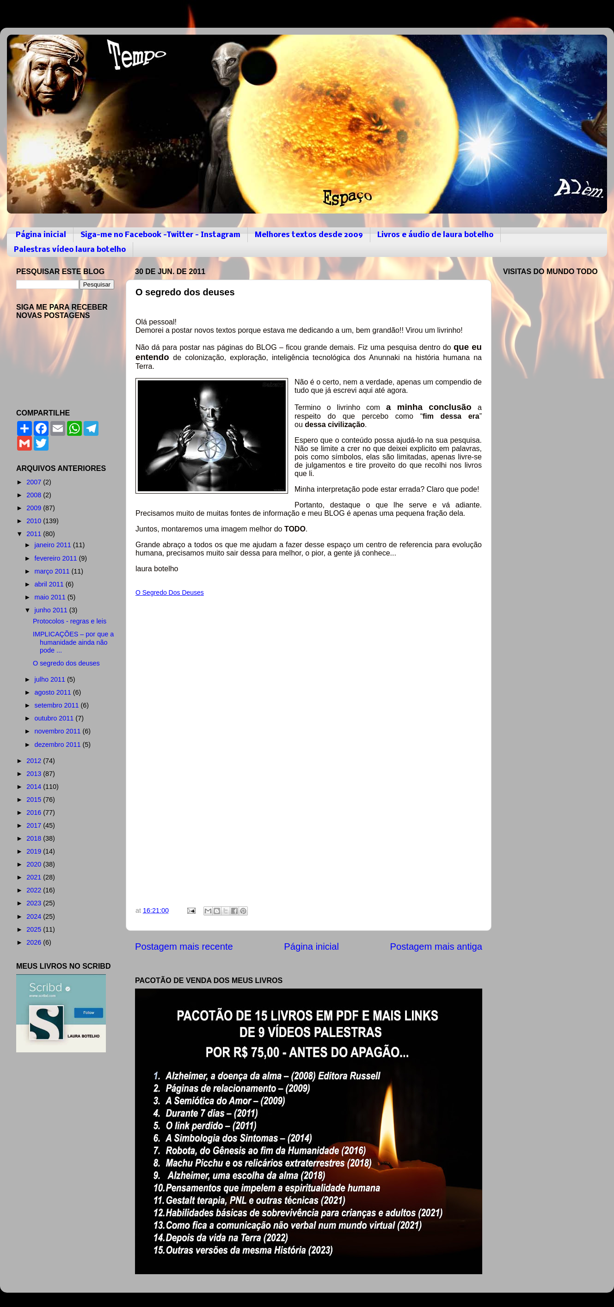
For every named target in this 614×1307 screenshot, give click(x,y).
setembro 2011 (58, 705)
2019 (34, 851)
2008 (34, 495)
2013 (34, 773)
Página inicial (41, 235)
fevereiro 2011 (57, 558)
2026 (34, 942)
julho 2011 (51, 679)
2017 (34, 825)
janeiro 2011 (54, 545)
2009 (34, 508)
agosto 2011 (54, 692)
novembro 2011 (59, 731)
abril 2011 (50, 584)
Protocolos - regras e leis (69, 621)
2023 (34, 903)
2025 (34, 929)
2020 (34, 864)
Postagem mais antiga (436, 946)
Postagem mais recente (184, 946)
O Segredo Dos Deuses (169, 592)
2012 (34, 760)
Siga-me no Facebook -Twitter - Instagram (160, 235)
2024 (34, 916)
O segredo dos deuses (66, 663)
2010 (34, 521)
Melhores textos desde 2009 (309, 235)
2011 (34, 533)
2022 (34, 890)
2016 (34, 812)
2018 (34, 838)
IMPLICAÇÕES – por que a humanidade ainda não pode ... (73, 642)
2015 (34, 799)
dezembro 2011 (59, 744)
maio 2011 (51, 597)
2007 (34, 482)
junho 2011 (52, 610)
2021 (34, 877)
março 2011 (53, 571)
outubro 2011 (55, 718)
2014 (34, 786)
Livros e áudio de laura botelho (435, 235)
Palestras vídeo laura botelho (70, 250)
